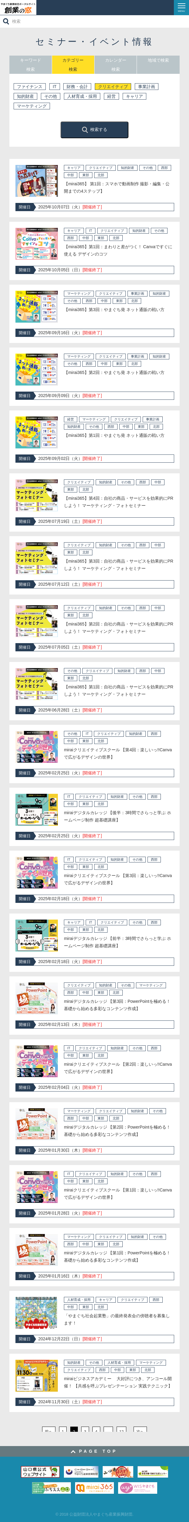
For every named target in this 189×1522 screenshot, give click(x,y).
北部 (101, 175)
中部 (70, 175)
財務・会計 (77, 86)
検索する (94, 130)
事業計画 (146, 86)
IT (54, 86)
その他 (50, 96)
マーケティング (32, 106)
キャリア (134, 96)
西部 (164, 168)
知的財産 (25, 96)
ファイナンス (29, 86)
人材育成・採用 (82, 96)
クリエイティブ (113, 86)
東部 (85, 175)
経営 (111, 96)
